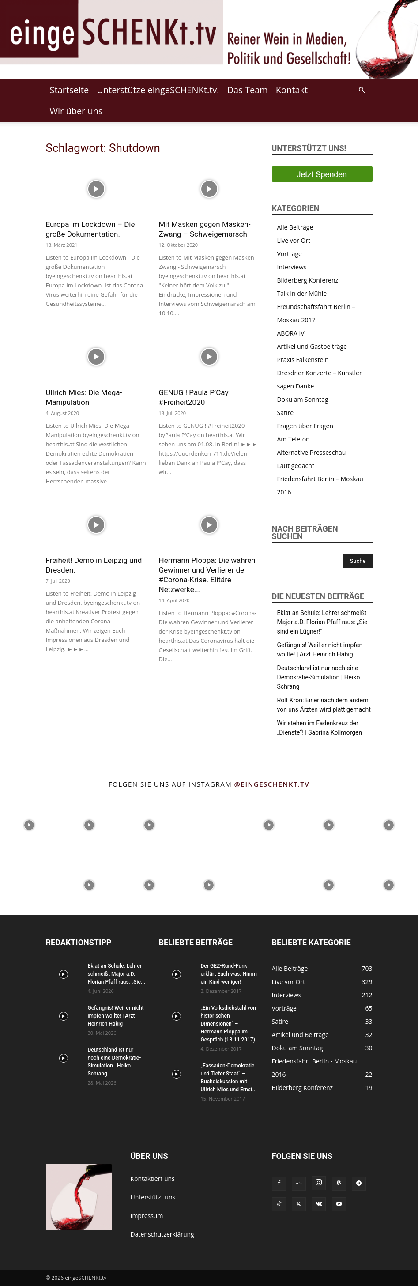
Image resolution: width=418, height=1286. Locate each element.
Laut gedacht (295, 465)
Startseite (69, 90)
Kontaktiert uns (153, 1178)
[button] (362, 90)
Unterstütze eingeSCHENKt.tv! (158, 90)
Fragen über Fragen (305, 426)
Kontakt (292, 90)
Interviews (292, 267)
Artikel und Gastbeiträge (312, 346)
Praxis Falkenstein (303, 359)
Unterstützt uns (153, 1197)
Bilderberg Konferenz (308, 280)
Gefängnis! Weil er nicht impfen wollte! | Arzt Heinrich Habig (320, 649)
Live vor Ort (294, 240)
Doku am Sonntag (302, 399)
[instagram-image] (29, 824)
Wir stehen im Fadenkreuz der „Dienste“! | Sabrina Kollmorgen (319, 728)
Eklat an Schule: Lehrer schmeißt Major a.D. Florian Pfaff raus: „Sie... (116, 974)
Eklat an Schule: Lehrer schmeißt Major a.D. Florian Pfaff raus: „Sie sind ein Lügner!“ (322, 622)
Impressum (147, 1215)
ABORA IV (291, 333)
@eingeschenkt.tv (272, 784)
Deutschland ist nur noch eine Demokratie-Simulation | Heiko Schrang (318, 677)
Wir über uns (76, 111)
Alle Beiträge (295, 227)
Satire (285, 412)
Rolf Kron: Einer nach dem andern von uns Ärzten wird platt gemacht (324, 705)
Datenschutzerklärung (162, 1234)
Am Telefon (293, 439)
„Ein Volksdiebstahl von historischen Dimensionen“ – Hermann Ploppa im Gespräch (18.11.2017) (228, 1024)
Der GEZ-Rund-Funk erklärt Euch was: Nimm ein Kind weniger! (229, 974)
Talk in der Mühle (302, 293)
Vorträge (289, 253)
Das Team (247, 90)
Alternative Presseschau (311, 452)
